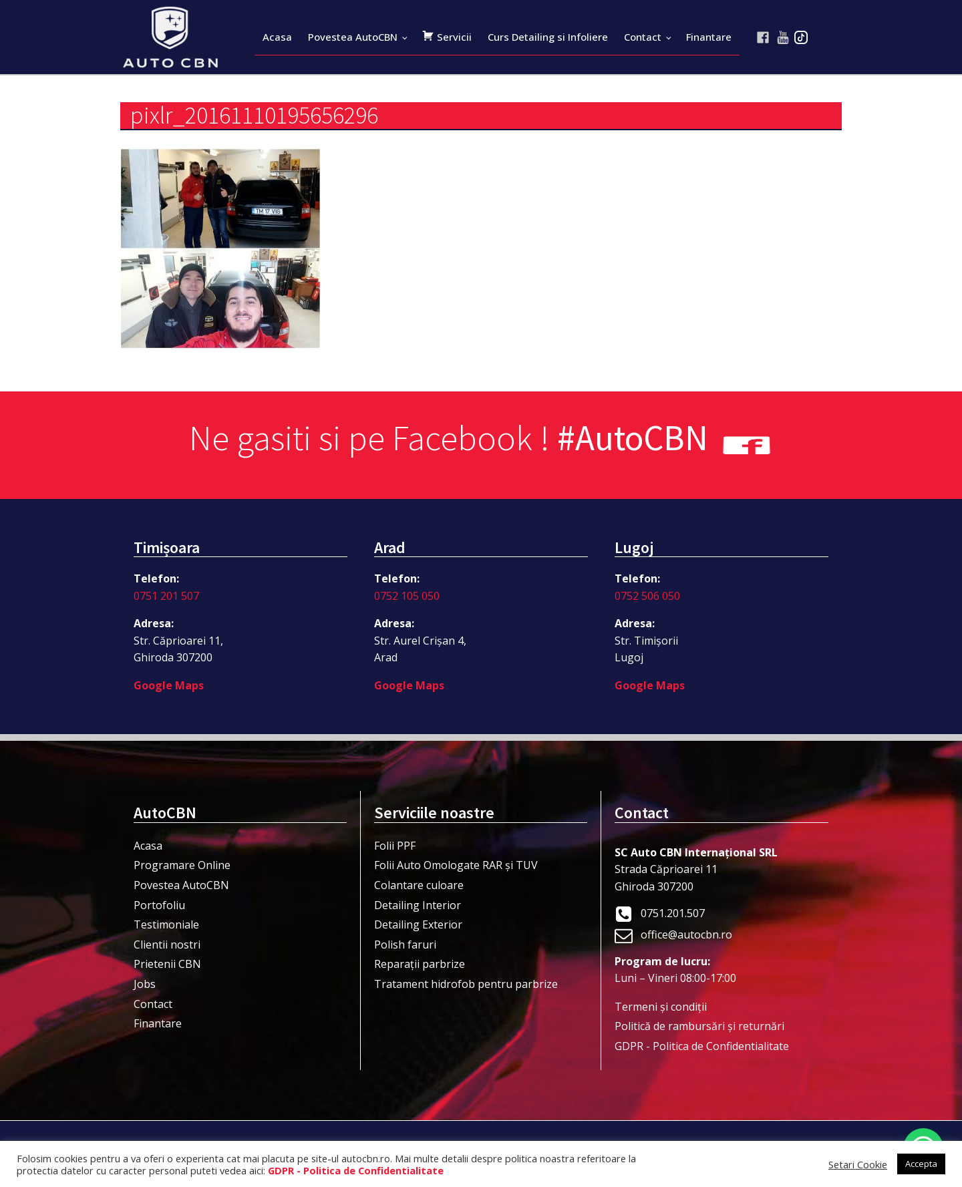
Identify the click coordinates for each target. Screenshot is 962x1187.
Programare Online (182, 865)
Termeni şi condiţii (661, 1006)
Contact (642, 36)
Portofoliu (159, 905)
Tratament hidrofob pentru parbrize (466, 984)
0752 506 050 (647, 595)
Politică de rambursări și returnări (699, 1026)
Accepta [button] (921, 1164)
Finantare (709, 36)
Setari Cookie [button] (857, 1164)
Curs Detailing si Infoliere (548, 36)
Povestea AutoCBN (352, 36)
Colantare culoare (419, 885)
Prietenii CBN (167, 964)
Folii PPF (395, 845)
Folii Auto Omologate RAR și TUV (456, 865)
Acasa (277, 36)
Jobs (145, 984)
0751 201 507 (166, 595)
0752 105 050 (407, 595)
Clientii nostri (167, 944)
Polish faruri (405, 944)
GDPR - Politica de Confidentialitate (702, 1046)
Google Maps (169, 685)
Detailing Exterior (418, 924)
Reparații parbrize (419, 964)
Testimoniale (166, 924)
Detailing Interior (417, 905)
